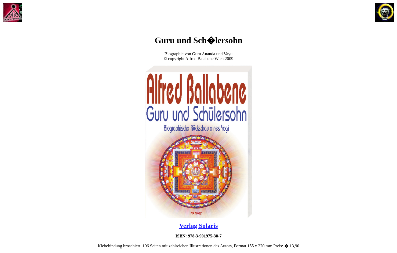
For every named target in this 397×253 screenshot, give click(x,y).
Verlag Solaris (198, 225)
